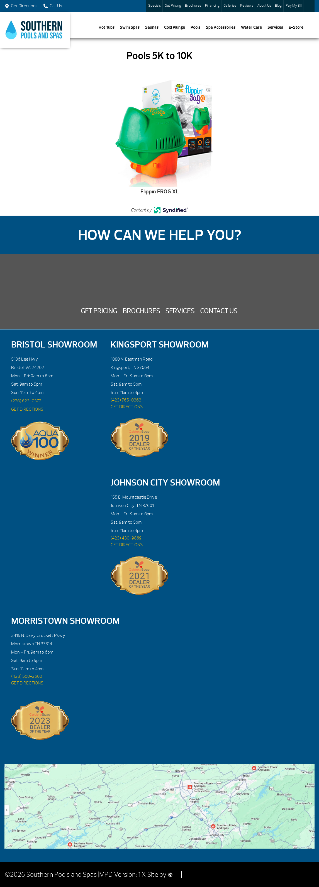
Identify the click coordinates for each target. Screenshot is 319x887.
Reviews (246, 5)
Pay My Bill (293, 5)
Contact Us (218, 311)
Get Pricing (173, 5)
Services (275, 27)
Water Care (251, 27)
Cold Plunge (174, 27)
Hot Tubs (107, 27)
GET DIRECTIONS (27, 409)
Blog (278, 5)
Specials (154, 5)
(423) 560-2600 (26, 676)
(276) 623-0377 (26, 401)
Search (309, 6)
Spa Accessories (220, 27)
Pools (195, 27)
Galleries (229, 5)
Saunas (152, 27)
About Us (264, 5)
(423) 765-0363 (126, 400)
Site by (159, 874)
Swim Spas (130, 27)
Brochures (193, 5)
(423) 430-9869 (126, 538)
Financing (212, 5)
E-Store (296, 27)
